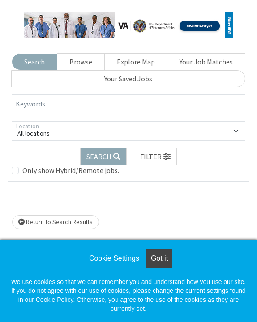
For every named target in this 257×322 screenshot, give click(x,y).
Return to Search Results (55, 222)
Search (34, 61)
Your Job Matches (206, 61)
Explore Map (136, 61)
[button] (155, 156)
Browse (80, 61)
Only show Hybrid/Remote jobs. (70, 170)
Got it (159, 258)
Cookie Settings (114, 258)
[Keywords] (128, 104)
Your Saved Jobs (128, 78)
